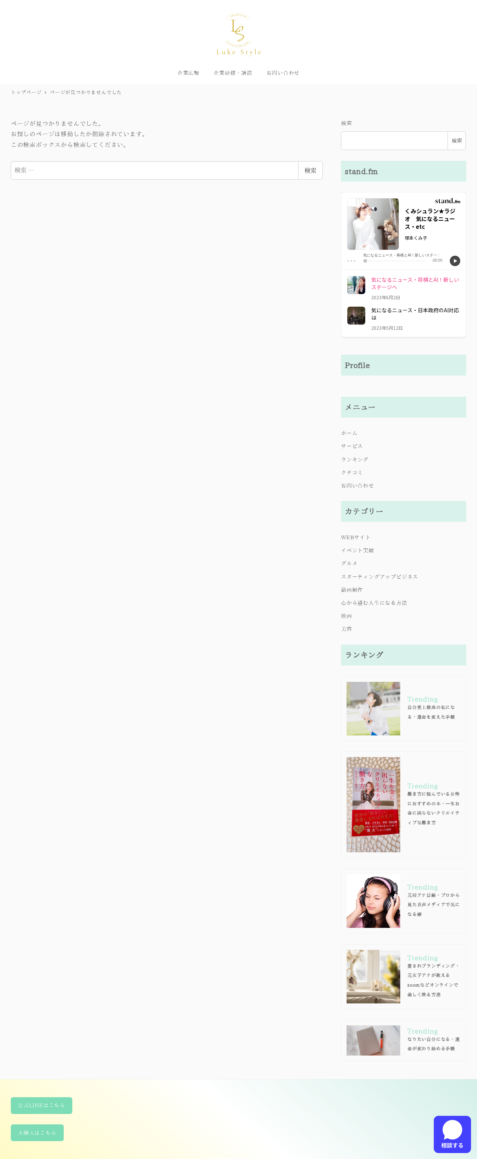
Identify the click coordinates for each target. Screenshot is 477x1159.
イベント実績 (357, 550)
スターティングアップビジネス (379, 577)
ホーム (349, 433)
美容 (346, 629)
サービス (352, 446)
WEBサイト (356, 537)
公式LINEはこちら (41, 1105)
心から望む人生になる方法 (374, 603)
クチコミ (352, 472)
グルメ (349, 563)
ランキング (355, 459)
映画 (346, 616)
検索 (310, 170)
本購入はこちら (37, 1133)
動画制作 (352, 590)
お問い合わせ (357, 485)
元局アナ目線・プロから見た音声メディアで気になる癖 (433, 904)
